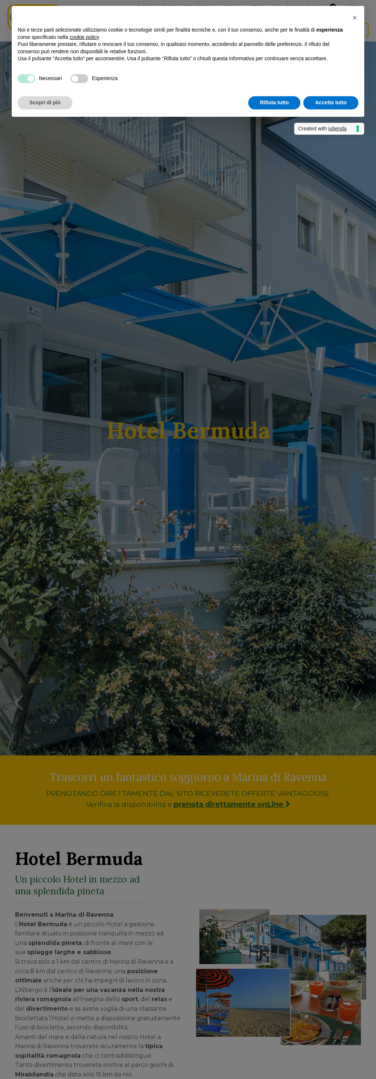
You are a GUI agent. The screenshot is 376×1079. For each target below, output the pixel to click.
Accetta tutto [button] (331, 102)
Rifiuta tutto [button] (274, 102)
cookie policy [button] (84, 37)
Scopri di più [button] (45, 102)
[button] (355, 18)
